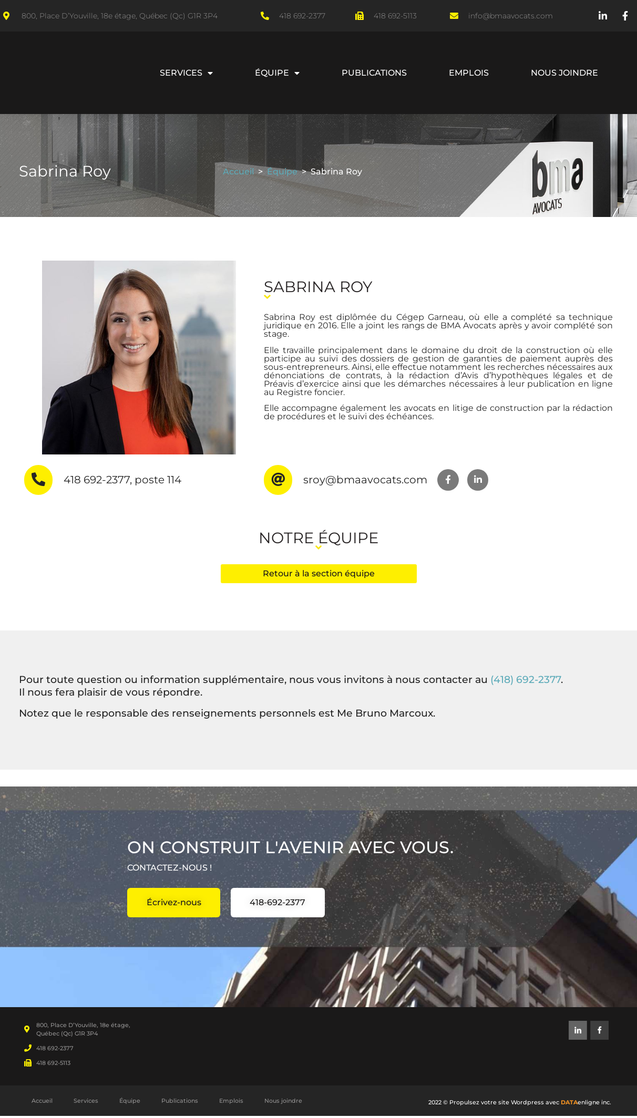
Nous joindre (564, 73)
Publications (374, 73)
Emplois (469, 73)
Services (186, 73)
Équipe (277, 73)
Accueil (238, 172)
